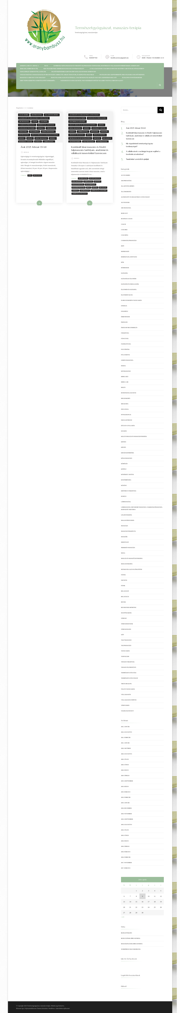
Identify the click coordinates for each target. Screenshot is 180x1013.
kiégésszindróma (127, 453)
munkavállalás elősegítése (80, 138)
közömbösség (126, 480)
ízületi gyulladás (128, 425)
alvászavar (125, 202)
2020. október (126, 748)
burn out (124, 213)
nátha (123, 574)
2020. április (125, 775)
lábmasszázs (89, 184)
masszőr (104, 131)
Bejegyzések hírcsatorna (130, 938)
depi (122, 246)
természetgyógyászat (80, 196)
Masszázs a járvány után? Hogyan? (32, 77)
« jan (122, 917)
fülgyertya (34, 131)
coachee (124, 229)
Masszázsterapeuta (128, 531)
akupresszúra (37, 114)
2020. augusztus (126, 754)
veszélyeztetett (127, 711)
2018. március (125, 851)
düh (122, 262)
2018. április (125, 846)
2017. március (125, 868)
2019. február (125, 797)
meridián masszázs (77, 134)
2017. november (126, 862)
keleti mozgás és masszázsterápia (45, 134)
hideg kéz (124, 376)
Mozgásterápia (99, 134)
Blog (46, 65)
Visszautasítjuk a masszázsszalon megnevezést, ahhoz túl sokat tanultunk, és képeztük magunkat (57, 74)
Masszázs (94, 131)
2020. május (125, 770)
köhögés (124, 463)
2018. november (126, 813)
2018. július (125, 830)
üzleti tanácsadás (128, 689)
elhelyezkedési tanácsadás (131, 300)
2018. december (126, 808)
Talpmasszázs (102, 141)
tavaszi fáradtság (128, 662)
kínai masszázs (41, 138)
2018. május (125, 841)
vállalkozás (126, 694)
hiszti (123, 387)
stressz (124, 618)
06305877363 (93, 58)
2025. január (125, 726)
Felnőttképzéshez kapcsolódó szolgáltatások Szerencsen (73, 71)
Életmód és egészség (77, 121)
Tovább (37, 206)
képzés (21, 138)
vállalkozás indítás (128, 700)
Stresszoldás (126, 629)
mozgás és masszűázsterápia (131, 558)
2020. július (125, 759)
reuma (123, 602)
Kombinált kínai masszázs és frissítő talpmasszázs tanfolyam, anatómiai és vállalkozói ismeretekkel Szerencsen (96, 65)
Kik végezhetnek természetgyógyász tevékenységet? (64, 68)
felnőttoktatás (95, 181)
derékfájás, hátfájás (46, 125)
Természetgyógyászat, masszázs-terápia (108, 27)
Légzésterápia (126, 515)
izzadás (124, 431)
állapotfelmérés (51, 114)
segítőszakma (75, 141)
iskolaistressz (126, 420)
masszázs (98, 184)
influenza (125, 409)
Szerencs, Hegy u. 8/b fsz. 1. (29, 65)
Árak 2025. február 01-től (29, 68)
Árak (30, 175)
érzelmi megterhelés (129, 327)
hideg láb (124, 382)
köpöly (52, 138)
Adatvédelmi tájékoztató (62, 1008)
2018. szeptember (127, 819)
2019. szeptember (127, 781)
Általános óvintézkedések (132, 77)
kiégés (30, 138)
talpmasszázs (85, 193)
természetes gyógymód (99, 193)
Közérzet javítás (25, 141)
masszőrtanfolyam (79, 190)
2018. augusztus (126, 824)
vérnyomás (125, 705)
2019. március (125, 792)
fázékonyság (126, 344)
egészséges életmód (27, 128)
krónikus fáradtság (128, 491)
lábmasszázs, (49, 141)
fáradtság (51, 128)
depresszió (125, 251)
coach (34, 121)
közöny (124, 485)
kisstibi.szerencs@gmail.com (120, 58)
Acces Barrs (23, 114)
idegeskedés (125, 398)
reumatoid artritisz (128, 607)
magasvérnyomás (127, 520)
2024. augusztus (126, 732)
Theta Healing (126, 683)
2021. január (125, 743)
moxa (89, 134)
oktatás (97, 138)
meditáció (125, 542)
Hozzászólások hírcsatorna (131, 943)
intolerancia (126, 414)
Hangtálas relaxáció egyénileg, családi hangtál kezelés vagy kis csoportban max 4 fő (83, 77)
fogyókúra (125, 349)
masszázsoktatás (78, 187)
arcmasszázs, (24, 121)
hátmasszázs (24, 134)
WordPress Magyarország (131, 949)
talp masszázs (88, 141)
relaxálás (125, 596)
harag (123, 365)
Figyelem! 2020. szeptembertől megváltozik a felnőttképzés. (122, 74)
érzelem (124, 322)
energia (41, 128)
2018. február (125, 857)
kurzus (38, 141)
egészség (124, 273)
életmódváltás (127, 295)
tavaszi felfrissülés (128, 667)
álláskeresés (126, 191)
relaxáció (107, 138)
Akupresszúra (83, 181)
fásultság (23, 131)
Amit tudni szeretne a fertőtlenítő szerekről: (37, 80)
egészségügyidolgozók (97, 118)
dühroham (125, 267)
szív (122, 634)
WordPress (51, 1008)
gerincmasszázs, (48, 131)
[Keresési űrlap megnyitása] (160, 85)
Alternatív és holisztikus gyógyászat (33, 118)
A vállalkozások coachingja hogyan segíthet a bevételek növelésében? (117, 68)
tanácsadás (125, 651)
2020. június (125, 764)
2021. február (125, 737)
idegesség (124, 403)
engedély (124, 311)
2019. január (125, 802)
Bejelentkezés (126, 933)
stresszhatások (127, 624)
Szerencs (76, 193)
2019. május (125, 786)
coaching (44, 121)
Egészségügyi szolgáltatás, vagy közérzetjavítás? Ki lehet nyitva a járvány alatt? (92, 80)
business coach (126, 218)
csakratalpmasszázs (27, 125)
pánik (123, 585)
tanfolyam (125, 656)
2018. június (125, 835)
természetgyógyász (128, 672)
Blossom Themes (36, 1008)
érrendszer (125, 316)
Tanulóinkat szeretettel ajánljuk (33, 71)
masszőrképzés (91, 187)
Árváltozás (38, 175)
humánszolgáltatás (128, 393)
